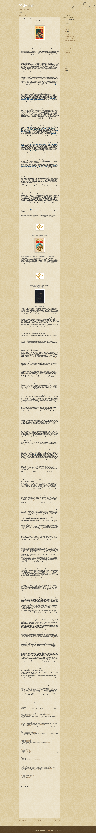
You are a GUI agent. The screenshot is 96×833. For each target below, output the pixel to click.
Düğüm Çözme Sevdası (69, 48)
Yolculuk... (28, 6)
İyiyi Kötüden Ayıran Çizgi (69, 36)
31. (21, 760)
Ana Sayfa (39, 820)
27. (21, 751)
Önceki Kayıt (57, 820)
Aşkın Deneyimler (68, 59)
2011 (65, 70)
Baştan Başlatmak (68, 57)
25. (21, 749)
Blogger (49, 830)
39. (21, 775)
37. (21, 770)
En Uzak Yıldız (67, 52)
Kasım (66, 31)
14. (21, 733)
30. (21, 759)
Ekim (66, 62)
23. (21, 744)
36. (21, 769)
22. (21, 743)
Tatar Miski (67, 42)
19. (21, 740)
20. (21, 741)
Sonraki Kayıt (22, 820)
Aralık (66, 29)
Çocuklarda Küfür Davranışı (70, 46)
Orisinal (64, 77)
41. (21, 777)
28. (21, 752)
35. (21, 766)
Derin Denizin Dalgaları (69, 34)
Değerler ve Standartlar (69, 54)
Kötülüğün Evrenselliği (69, 38)
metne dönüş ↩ (44, 222)
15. (21, 735)
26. (21, 750)
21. (21, 742)
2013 (65, 66)
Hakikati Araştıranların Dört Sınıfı (70, 32)
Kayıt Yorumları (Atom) (26, 823)
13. (21, 726)
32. (21, 761)
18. (21, 739)
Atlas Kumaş (67, 50)
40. (21, 776)
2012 (65, 68)
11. (21, 723)
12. (21, 725)
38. (21, 774)
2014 (65, 27)
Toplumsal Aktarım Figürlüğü (70, 40)
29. (21, 758)
